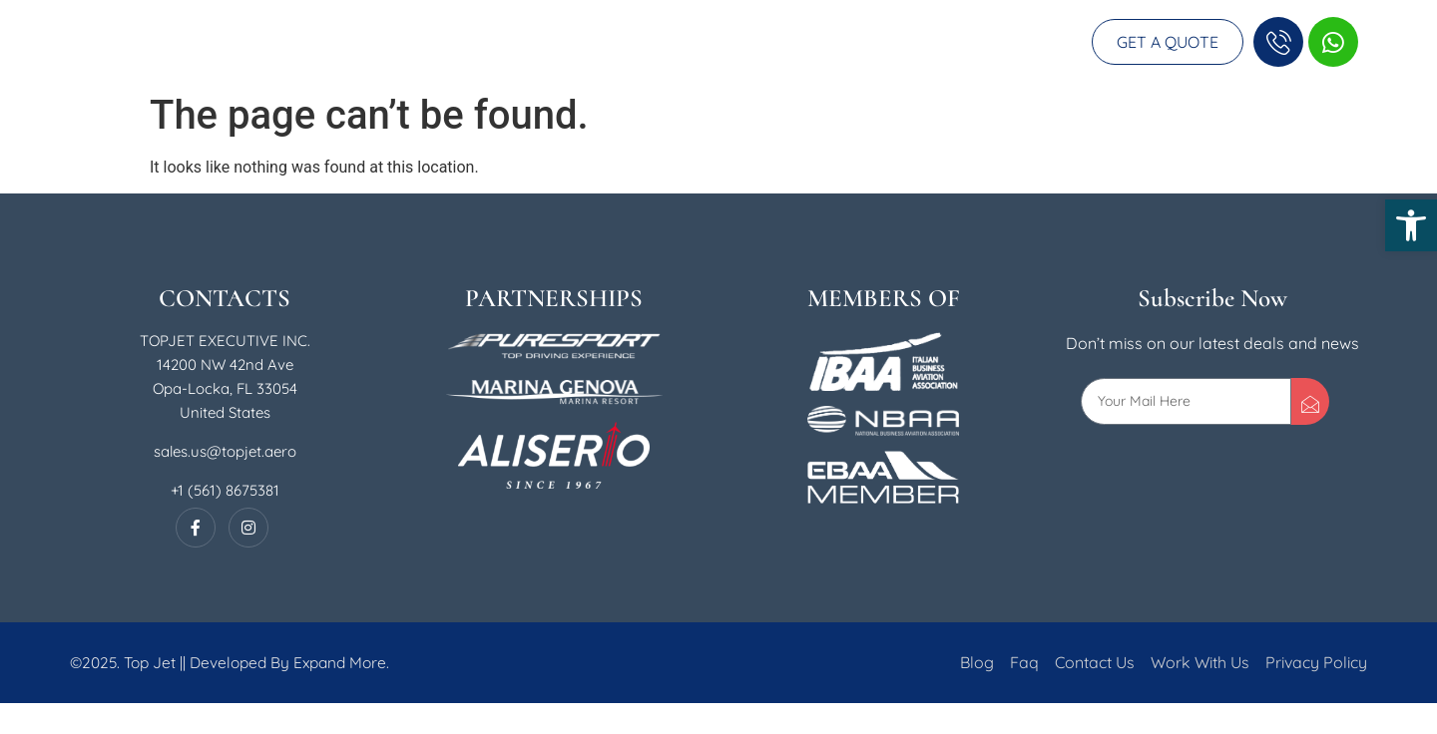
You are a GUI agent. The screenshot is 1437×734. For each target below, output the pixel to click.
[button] (1411, 225)
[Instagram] (248, 558)
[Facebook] (196, 558)
